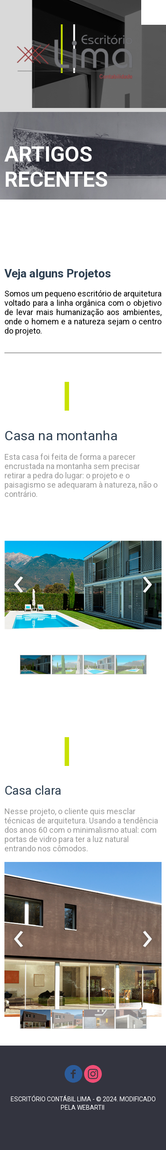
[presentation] (18, 585)
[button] (35, 664)
